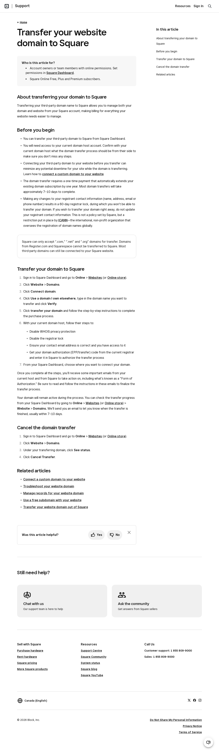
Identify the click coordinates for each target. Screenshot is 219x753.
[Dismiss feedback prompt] (129, 532)
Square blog (89, 669)
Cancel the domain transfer (172, 66)
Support (22, 5)
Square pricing (27, 662)
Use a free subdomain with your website (52, 500)
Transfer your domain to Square (175, 59)
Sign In (199, 6)
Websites (95, 277)
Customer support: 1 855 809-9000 (168, 650)
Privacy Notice (192, 726)
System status (90, 662)
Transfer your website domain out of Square (55, 507)
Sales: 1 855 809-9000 (159, 656)
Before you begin (166, 51)
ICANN (63, 220)
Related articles (165, 74)
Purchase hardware (30, 650)
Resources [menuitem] (183, 6)
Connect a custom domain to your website (54, 479)
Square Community (93, 656)
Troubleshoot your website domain (48, 486)
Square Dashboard (60, 73)
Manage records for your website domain (53, 493)
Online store (116, 277)
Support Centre (91, 650)
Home (23, 22)
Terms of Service (190, 732)
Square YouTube (92, 675)
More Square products (32, 669)
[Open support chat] (208, 742)
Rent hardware (27, 656)
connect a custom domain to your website (73, 174)
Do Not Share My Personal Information (176, 719)
